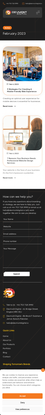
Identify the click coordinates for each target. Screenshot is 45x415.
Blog (5, 352)
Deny (22, 403)
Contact (6, 356)
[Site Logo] (9, 293)
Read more (8, 106)
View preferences (22, 409)
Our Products (9, 344)
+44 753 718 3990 (10, 3)
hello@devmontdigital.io (32, 3)
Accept (23, 396)
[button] (43, 370)
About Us (7, 340)
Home (5, 336)
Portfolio (7, 348)
